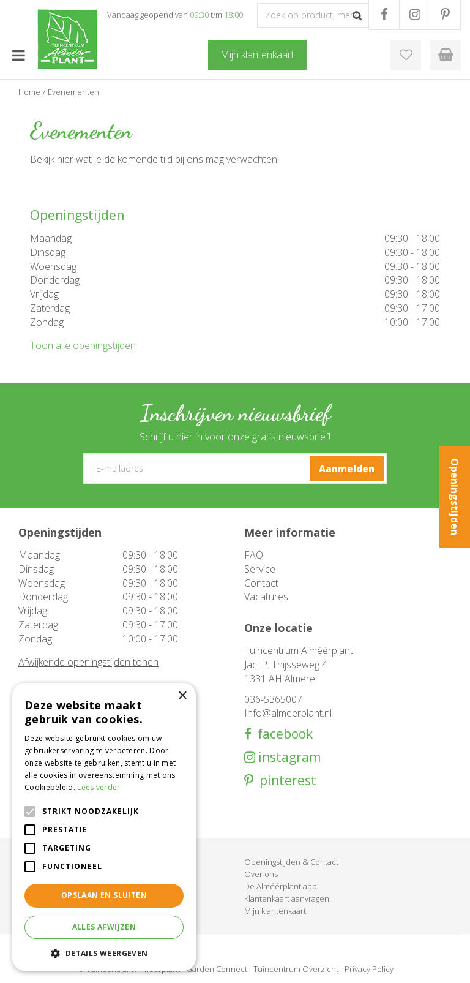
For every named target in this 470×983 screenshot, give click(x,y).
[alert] (104, 827)
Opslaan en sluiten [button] (104, 895)
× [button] (182, 696)
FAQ (253, 555)
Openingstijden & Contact (291, 862)
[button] (104, 953)
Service (259, 569)
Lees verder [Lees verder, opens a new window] (98, 787)
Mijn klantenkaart (275, 911)
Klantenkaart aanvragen (286, 898)
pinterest (284, 780)
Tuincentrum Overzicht (295, 968)
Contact (261, 583)
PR (445, 14)
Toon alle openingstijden (83, 345)
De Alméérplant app (280, 886)
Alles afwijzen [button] (104, 927)
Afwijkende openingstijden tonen (88, 662)
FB (384, 14)
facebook (282, 734)
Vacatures (266, 596)
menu (18, 55)
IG (415, 14)
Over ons (261, 874)
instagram (288, 757)
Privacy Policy (369, 968)
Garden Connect (216, 968)
